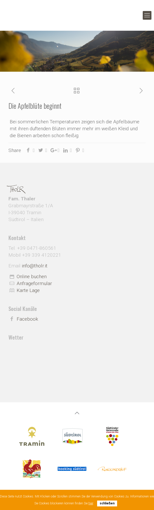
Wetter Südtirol (77, 359)
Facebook (27, 319)
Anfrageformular (34, 283)
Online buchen (32, 276)
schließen (107, 503)
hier (90, 503)
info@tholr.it (34, 266)
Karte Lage (28, 290)
